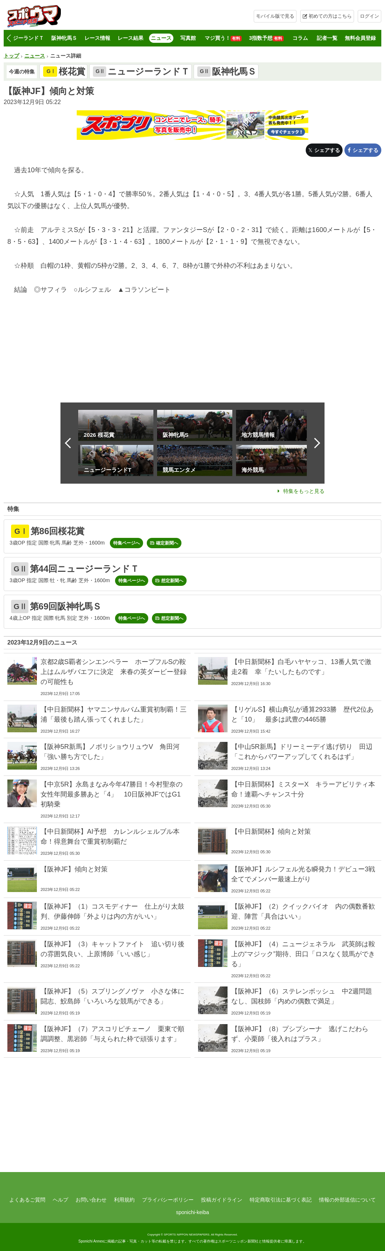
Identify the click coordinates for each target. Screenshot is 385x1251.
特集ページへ (126, 543)
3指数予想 (266, 38)
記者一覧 (327, 38)
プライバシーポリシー (168, 1200)
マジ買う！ (223, 38)
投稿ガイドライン (221, 1200)
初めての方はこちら (330, 16)
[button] (9, 38)
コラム (300, 38)
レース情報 (97, 38)
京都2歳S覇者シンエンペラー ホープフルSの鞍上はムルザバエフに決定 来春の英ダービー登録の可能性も (114, 671)
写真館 (188, 38)
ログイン (369, 16)
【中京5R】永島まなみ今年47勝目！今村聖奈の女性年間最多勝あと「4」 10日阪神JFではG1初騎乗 (112, 794)
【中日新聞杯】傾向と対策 (271, 831)
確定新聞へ (167, 543)
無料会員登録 (360, 38)
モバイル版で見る (275, 16)
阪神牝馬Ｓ (64, 38)
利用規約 (124, 1200)
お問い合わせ (91, 1200)
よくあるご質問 (27, 1200)
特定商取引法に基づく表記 (281, 1200)
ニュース (161, 38)
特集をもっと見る (304, 491)
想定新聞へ (172, 580)
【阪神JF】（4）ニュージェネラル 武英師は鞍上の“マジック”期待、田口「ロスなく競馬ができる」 (303, 954)
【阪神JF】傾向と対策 (74, 869)
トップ (11, 56)
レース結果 (130, 38)
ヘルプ (60, 1200)
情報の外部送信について (347, 1200)
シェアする (327, 150)
